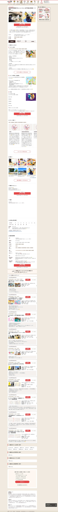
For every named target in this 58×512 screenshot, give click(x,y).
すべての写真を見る (33, 177)
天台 (27, 447)
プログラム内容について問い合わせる (22, 72)
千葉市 (10, 460)
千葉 (26, 449)
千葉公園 (21, 449)
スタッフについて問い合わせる (22, 151)
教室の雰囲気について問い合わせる (22, 180)
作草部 (32, 447)
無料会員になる (22, 481)
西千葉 (17, 447)
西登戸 (22, 447)
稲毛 (10, 449)
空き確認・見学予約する (28, 280)
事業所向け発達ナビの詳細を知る (44, 19)
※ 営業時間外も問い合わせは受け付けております (15, 231)
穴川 (31, 449)
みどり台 (10, 447)
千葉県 (10, 466)
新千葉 (15, 449)
